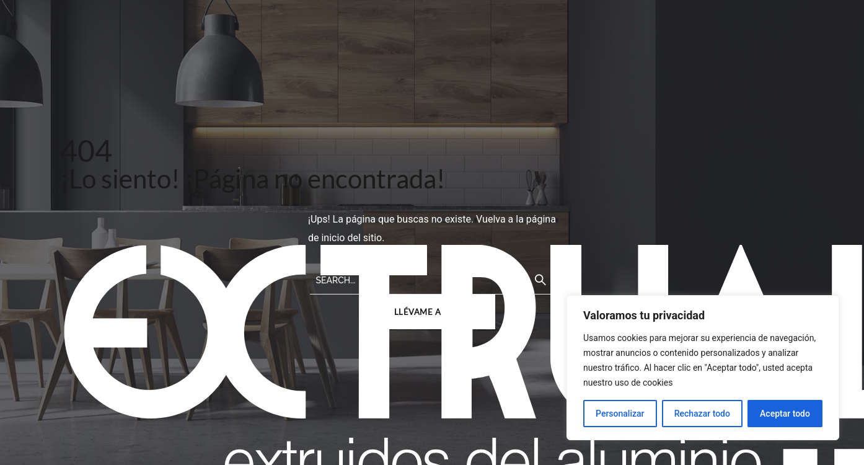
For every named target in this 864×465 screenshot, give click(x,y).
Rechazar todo (702, 413)
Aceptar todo (785, 413)
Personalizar (620, 413)
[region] (702, 367)
